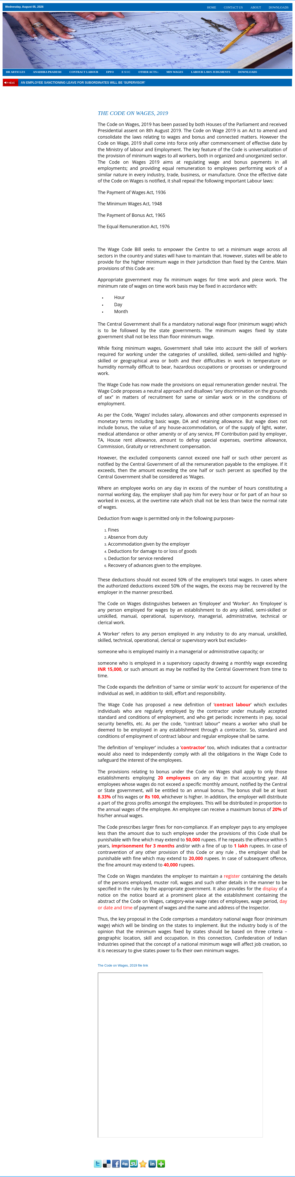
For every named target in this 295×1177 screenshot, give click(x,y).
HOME (211, 7)
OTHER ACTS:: (148, 71)
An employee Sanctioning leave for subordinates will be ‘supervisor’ (83, 82)
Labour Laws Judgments (210, 71)
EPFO (110, 71)
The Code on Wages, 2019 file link (123, 965)
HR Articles (15, 71)
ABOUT (255, 7)
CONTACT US (233, 7)
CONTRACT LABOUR (83, 71)
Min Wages (174, 71)
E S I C (126, 71)
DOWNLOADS (279, 7)
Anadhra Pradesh (47, 71)
